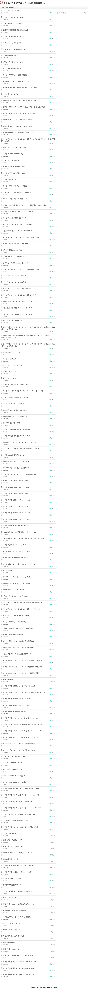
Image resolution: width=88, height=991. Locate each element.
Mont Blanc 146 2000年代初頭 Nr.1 (13, 776)
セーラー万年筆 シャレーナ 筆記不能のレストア (18, 132)
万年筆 (52, 13)
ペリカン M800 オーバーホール (12, 635)
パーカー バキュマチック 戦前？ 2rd (14, 199)
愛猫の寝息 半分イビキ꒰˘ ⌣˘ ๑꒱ (12, 936)
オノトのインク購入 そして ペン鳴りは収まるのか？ (19, 865)
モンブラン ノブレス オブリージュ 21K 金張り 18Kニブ (20, 474)
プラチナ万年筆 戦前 (9, 179)
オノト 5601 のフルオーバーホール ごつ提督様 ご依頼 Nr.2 (21, 667)
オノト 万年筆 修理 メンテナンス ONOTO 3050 (17, 968)
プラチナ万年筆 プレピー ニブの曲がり (15, 596)
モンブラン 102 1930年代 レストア (13, 218)
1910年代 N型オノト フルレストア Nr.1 (15, 468)
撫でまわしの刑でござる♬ (10, 923)
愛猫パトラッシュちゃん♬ (10, 930)
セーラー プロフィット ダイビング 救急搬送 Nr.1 (18, 750)
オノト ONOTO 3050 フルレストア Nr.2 (15, 487)
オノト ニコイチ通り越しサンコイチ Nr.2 (15, 429)
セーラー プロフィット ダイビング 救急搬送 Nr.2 (18, 744)
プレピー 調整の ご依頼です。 (12, 250)
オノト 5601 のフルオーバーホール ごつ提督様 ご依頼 (20, 673)
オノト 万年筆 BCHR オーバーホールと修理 (16, 872)
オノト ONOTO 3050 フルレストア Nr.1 (15, 493)
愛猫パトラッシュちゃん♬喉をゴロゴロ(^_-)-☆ (17, 904)
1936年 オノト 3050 (8, 378)
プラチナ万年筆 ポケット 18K (12, 62)
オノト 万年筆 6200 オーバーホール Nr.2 (15, 500)
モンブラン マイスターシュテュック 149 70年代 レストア (21, 269)
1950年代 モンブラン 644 (10, 423)
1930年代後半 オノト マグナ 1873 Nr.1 (15, 416)
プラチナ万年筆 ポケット (10, 55)
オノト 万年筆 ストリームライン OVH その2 (16, 801)
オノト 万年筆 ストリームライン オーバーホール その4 (20, 788)
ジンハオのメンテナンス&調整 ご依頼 (14, 820)
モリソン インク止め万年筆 (11, 43)
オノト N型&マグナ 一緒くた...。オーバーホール (18, 564)
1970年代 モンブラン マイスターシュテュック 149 (18, 442)
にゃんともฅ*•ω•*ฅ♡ (9, 833)
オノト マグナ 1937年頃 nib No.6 (13, 167)
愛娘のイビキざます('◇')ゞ (11, 897)
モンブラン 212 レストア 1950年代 (13, 276)
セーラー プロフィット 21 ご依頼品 (13, 622)
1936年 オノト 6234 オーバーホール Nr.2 (15, 583)
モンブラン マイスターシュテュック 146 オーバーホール (20, 609)
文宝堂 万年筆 (6, 570)
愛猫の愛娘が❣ (7, 679)
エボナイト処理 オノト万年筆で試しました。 (17, 891)
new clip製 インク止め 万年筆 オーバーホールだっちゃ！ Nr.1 (22, 538)
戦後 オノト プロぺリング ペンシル (13, 147)
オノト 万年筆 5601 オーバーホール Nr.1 (15, 525)
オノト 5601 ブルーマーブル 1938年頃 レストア (18, 243)
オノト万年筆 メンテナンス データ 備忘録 (16, 917)
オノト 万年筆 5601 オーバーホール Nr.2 (15, 519)
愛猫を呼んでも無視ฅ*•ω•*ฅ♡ (12, 885)
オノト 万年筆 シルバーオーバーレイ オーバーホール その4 (21, 718)
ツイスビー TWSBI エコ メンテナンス (14, 263)
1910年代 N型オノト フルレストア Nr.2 (15, 461)
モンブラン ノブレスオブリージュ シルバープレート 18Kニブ (22, 391)
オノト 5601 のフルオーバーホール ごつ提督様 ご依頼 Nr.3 (21, 660)
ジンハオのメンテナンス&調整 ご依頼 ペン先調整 (18, 814)
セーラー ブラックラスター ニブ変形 (14, 186)
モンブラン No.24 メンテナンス (12, 404)
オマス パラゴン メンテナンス (12, 17)
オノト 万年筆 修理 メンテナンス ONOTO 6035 (17, 974)
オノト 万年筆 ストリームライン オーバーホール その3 (20, 795)
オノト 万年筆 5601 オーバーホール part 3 (16, 699)
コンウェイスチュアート (10, 359)
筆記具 (52, 150)
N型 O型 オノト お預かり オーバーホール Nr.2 (17, 314)
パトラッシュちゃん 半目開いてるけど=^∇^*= (17, 955)
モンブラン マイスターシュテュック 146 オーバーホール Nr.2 (22, 602)
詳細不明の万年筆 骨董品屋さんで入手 (14, 30)
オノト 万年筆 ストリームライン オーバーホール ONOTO (21, 808)
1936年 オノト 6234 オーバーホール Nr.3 (15, 577)
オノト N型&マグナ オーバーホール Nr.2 (15, 557)
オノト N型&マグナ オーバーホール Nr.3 (15, 551)
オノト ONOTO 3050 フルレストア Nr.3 (15, 481)
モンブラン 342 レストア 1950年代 (13, 282)
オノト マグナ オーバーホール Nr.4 (13, 545)
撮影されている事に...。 (10, 942)
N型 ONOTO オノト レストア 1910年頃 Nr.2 (16, 224)
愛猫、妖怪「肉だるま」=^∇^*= (12, 840)
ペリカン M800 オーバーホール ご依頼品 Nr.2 (17, 628)
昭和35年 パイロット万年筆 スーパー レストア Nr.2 (19, 81)
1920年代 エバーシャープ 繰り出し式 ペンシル (17, 853)
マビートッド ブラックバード (11, 365)
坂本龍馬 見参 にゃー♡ (9, 859)
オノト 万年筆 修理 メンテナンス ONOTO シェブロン (19, 962)
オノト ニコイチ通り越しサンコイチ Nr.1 (15, 436)
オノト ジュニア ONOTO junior (12, 455)
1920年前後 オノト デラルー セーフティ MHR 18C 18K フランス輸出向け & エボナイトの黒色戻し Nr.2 (28, 336)
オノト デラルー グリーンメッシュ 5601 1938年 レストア (21, 237)
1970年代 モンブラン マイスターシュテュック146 (18, 100)
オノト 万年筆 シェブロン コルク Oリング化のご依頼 (19, 827)
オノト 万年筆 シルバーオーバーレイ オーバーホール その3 (21, 724)
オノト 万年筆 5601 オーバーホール (14, 711)
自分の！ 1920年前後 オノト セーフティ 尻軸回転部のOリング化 (23, 205)
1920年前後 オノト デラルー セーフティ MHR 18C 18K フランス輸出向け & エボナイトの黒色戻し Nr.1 (28, 345)
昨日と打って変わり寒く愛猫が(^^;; (14, 910)
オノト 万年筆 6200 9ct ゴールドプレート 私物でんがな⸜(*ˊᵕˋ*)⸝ (23, 692)
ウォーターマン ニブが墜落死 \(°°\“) (14, 256)
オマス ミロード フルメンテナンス (13, 23)
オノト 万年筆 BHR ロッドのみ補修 (13, 782)
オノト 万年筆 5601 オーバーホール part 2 (16, 705)
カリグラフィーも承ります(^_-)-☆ (13, 756)
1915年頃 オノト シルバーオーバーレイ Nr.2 (16, 120)
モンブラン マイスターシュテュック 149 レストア (18, 295)
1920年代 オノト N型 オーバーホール (14, 410)
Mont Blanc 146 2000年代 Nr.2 (12, 769)
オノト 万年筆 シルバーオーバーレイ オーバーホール (19, 737)
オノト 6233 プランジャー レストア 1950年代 (17, 211)
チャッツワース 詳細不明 (10, 160)
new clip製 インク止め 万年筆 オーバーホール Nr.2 (19, 532)
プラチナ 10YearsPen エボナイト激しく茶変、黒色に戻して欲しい (24, 107)
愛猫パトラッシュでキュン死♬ (12, 846)
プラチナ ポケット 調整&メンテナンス (14, 397)
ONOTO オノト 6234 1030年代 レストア (15, 49)
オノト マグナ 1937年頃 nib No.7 (13, 173)
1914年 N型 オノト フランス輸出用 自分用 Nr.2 (17, 647)
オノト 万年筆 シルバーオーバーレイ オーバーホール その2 (21, 731)
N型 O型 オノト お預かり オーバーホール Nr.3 (17, 308)
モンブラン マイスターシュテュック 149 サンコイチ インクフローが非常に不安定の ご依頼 (28, 140)
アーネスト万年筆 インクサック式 (13, 36)
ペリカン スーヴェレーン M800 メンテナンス (17, 384)
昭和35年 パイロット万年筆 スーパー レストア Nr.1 (19, 87)
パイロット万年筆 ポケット (11, 68)
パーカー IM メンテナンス (10, 352)
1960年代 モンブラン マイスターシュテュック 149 (18, 301)
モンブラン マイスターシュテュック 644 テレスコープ (20, 448)
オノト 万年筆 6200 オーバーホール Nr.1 (15, 506)
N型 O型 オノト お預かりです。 (12, 320)
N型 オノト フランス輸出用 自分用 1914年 (16, 654)
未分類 (52, 887)
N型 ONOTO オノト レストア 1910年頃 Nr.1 (16, 231)
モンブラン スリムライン (10, 11)
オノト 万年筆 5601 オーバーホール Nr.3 (15, 513)
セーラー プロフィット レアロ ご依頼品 (15, 615)
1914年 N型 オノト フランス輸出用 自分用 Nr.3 (17, 641)
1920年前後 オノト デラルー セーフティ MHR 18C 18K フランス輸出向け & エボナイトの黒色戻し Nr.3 (28, 328)
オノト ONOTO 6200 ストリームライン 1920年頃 (18, 113)
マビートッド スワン (9, 371)
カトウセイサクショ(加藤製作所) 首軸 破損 (16, 192)
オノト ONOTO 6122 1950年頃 (12, 154)
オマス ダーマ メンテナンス (11, 94)
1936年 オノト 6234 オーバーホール (14, 590)
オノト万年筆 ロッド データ (11, 878)
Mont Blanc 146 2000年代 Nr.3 (12, 763)
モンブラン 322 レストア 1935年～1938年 (16, 288)
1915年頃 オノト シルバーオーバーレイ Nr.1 (16, 126)
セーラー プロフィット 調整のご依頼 (14, 75)
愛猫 (53, 682)
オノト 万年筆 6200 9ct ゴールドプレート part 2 (18, 686)
